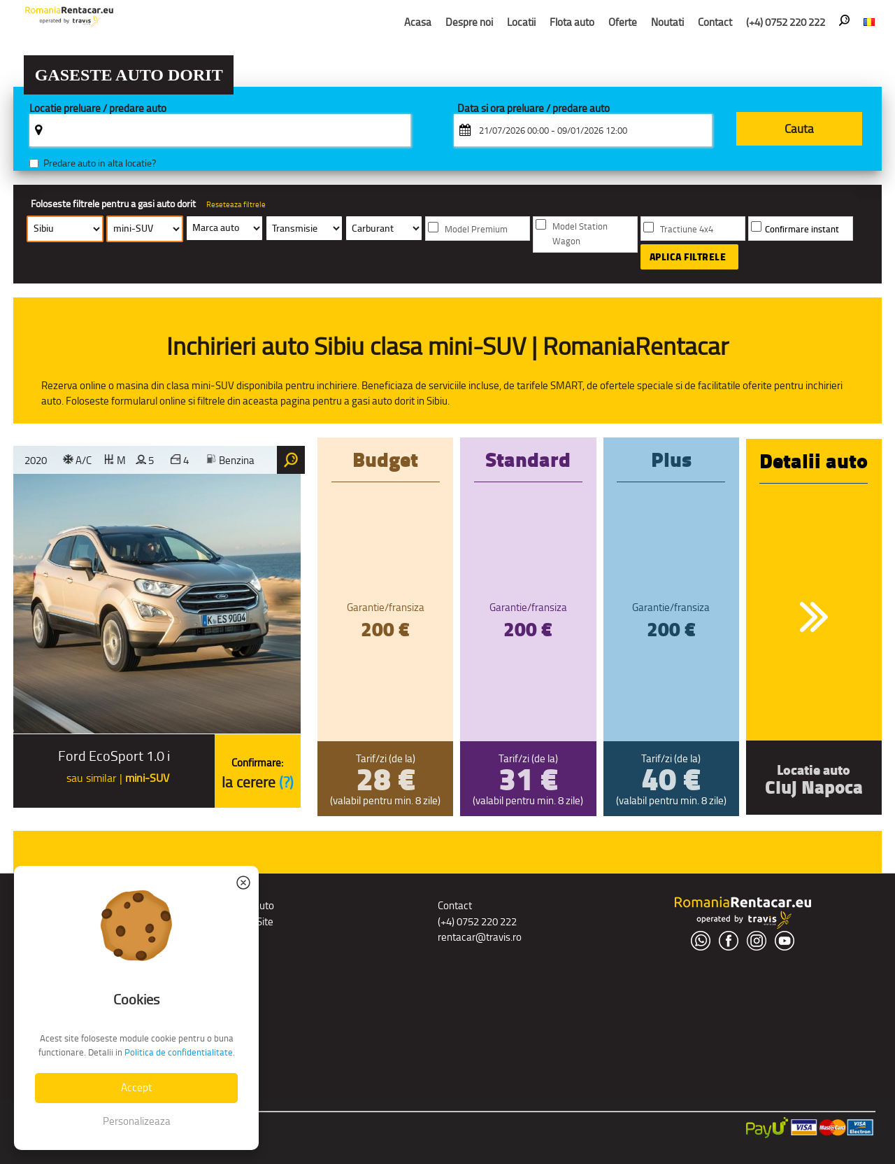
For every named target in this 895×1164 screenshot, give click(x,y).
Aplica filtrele (688, 257)
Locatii (521, 22)
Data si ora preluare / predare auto (533, 109)
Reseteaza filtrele (236, 204)
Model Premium (476, 229)
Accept (136, 1087)
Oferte (622, 22)
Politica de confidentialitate (178, 1052)
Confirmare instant (802, 229)
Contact (715, 22)
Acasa (417, 22)
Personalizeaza (137, 1121)
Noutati (667, 22)
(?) (286, 782)
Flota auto (572, 22)
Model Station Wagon (580, 233)
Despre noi (469, 22)
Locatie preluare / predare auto (97, 109)
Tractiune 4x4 (686, 229)
